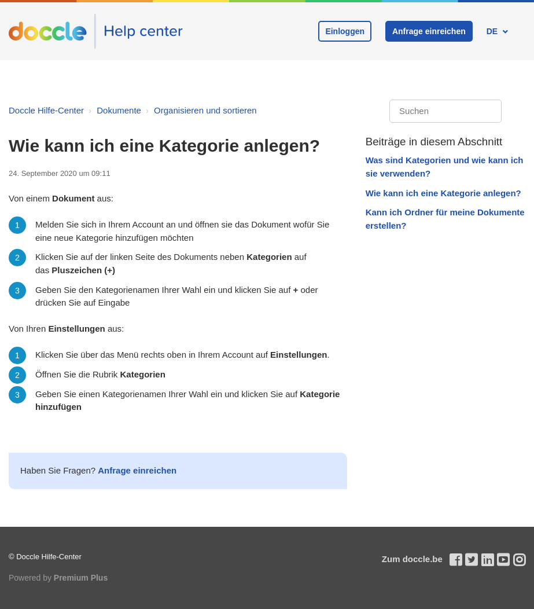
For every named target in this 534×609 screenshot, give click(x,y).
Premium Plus (81, 577)
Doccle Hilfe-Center (46, 110)
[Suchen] (445, 111)
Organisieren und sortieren (205, 110)
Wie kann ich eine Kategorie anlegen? (443, 193)
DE (493, 31)
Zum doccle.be (412, 559)
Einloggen (344, 31)
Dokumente (119, 110)
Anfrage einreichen (429, 31)
